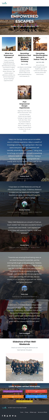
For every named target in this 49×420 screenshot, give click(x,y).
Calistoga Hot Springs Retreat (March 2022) (13, 391)
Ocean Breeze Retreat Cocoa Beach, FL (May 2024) (36, 397)
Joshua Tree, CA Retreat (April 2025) (24, 401)
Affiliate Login (33, 412)
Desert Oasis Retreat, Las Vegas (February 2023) (12, 397)
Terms (21, 412)
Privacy (26, 412)
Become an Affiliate (42, 412)
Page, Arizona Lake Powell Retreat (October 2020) (36, 391)
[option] (24, 157)
